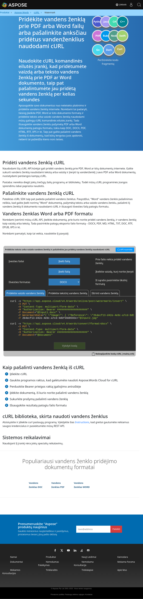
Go (98, 50)
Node (114, 35)
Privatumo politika (57, 594)
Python (97, 21)
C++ (122, 21)
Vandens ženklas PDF (57, 485)
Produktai (51, 556)
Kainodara (122, 556)
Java (106, 21)
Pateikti (116, 529)
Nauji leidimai (89, 556)
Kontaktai (88, 594)
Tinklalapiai (87, 569)
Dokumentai (16, 561)
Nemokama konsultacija (84, 563)
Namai (13, 556)
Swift (122, 35)
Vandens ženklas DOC (36, 485)
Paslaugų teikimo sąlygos (74, 594)
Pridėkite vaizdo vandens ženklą (25, 293)
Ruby (106, 35)
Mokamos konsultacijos (11, 571)
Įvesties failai (16, 261)
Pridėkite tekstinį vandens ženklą (68, 293)
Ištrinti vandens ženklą (105, 293)
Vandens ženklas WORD (82, 485)
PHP (97, 35)
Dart (109, 50)
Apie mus (122, 569)
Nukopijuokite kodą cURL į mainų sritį (114, 353)
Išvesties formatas (19, 282)
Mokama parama (126, 561)
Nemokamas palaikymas (48, 563)
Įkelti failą (64, 261)
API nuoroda (124, 249)
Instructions (82, 422)
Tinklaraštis (51, 569)
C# (114, 21)
